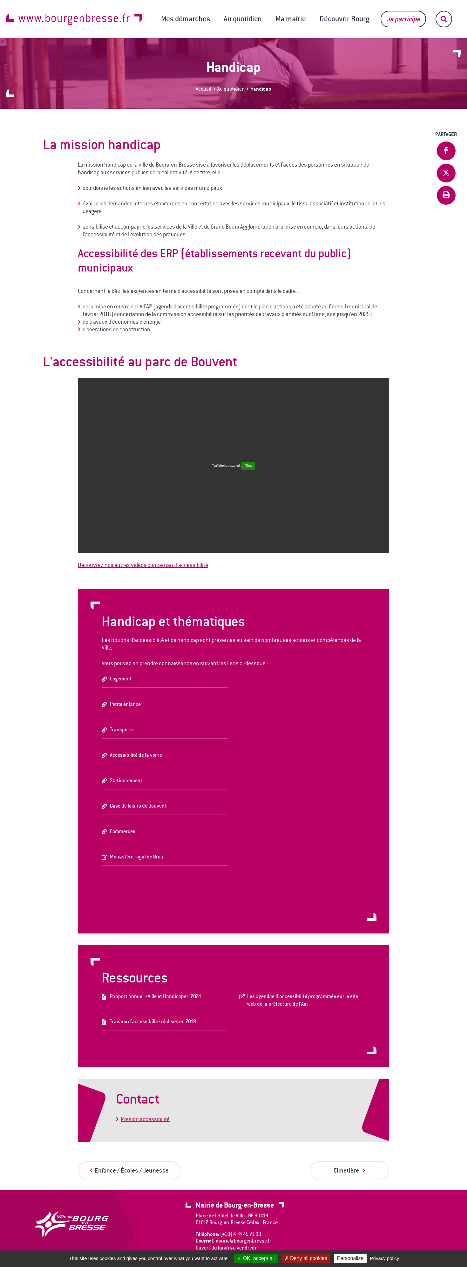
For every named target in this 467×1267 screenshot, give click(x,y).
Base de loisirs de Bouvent (138, 805)
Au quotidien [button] (243, 19)
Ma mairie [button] (290, 19)
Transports (122, 729)
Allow (248, 466)
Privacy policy (384, 1258)
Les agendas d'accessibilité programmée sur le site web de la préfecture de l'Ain (302, 1000)
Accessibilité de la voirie (136, 755)
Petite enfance (125, 704)
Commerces (122, 831)
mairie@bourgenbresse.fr (243, 1240)
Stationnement (126, 780)
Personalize (350, 1258)
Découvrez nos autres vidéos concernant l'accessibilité (143, 564)
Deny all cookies (306, 1258)
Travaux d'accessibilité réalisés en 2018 (153, 1021)
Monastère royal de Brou (136, 856)
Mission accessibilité (145, 1119)
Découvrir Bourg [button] (344, 19)
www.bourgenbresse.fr (74, 19)
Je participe (403, 19)
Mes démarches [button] (185, 19)
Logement (121, 678)
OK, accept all (255, 1258)
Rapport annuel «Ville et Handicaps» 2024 (155, 996)
